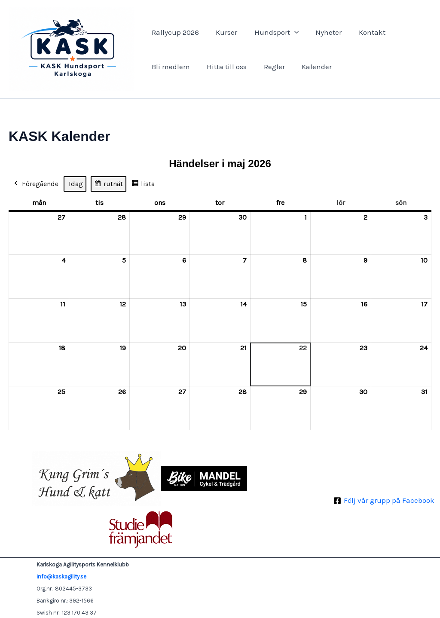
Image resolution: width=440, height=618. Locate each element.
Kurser (223, 32)
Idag (76, 184)
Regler (268, 66)
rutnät (108, 185)
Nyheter (320, 32)
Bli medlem (169, 66)
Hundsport (270, 32)
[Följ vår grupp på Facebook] (383, 501)
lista (143, 185)
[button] (288, 32)
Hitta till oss (223, 66)
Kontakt (361, 32)
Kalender (308, 66)
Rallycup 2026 (174, 32)
